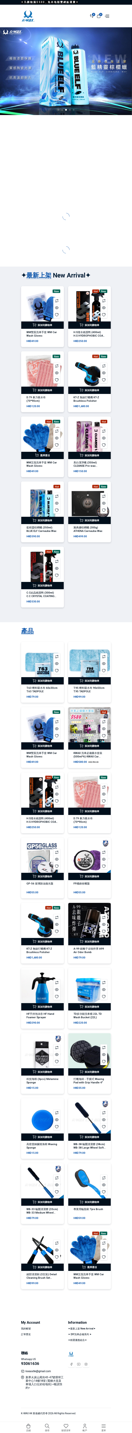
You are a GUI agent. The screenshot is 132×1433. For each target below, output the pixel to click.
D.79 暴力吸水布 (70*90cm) (36, 399)
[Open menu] (106, 16)
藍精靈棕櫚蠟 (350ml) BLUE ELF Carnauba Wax (41, 529)
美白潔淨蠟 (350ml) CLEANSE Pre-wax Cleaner (85, 466)
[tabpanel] (66, 967)
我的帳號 (26, 1328)
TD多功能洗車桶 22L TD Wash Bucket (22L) (87, 1015)
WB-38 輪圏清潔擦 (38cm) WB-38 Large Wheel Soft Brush (89, 1148)
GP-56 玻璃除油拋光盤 (39, 883)
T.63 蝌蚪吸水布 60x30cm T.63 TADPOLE (41, 689)
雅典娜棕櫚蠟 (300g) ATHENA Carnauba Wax (87, 529)
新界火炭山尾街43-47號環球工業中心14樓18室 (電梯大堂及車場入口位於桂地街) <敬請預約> (45, 1382)
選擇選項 (42, 455)
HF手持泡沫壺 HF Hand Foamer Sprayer (40, 1015)
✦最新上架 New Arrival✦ (82, 1328)
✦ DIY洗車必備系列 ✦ (80, 1334)
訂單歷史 (26, 1334)
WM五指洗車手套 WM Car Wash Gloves (41, 464)
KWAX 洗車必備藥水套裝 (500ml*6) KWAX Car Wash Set (87, 757)
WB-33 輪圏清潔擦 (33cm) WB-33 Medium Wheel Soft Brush (42, 1213)
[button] (58, 110)
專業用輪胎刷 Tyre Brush (88, 1209)
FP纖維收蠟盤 (81, 883)
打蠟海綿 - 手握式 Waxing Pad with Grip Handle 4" (88, 1080)
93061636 (30, 1363)
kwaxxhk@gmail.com (38, 1371)
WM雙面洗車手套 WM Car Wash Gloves (41, 334)
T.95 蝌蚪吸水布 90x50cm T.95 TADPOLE (88, 689)
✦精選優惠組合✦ (77, 1340)
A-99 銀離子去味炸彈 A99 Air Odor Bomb (88, 950)
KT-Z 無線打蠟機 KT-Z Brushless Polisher (86, 399)
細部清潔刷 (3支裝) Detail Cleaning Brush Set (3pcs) (41, 1278)
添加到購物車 (42, 325)
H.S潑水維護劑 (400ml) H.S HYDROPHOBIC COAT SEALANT (88, 336)
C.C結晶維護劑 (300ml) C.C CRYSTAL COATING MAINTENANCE (40, 596)
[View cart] (98, 16)
